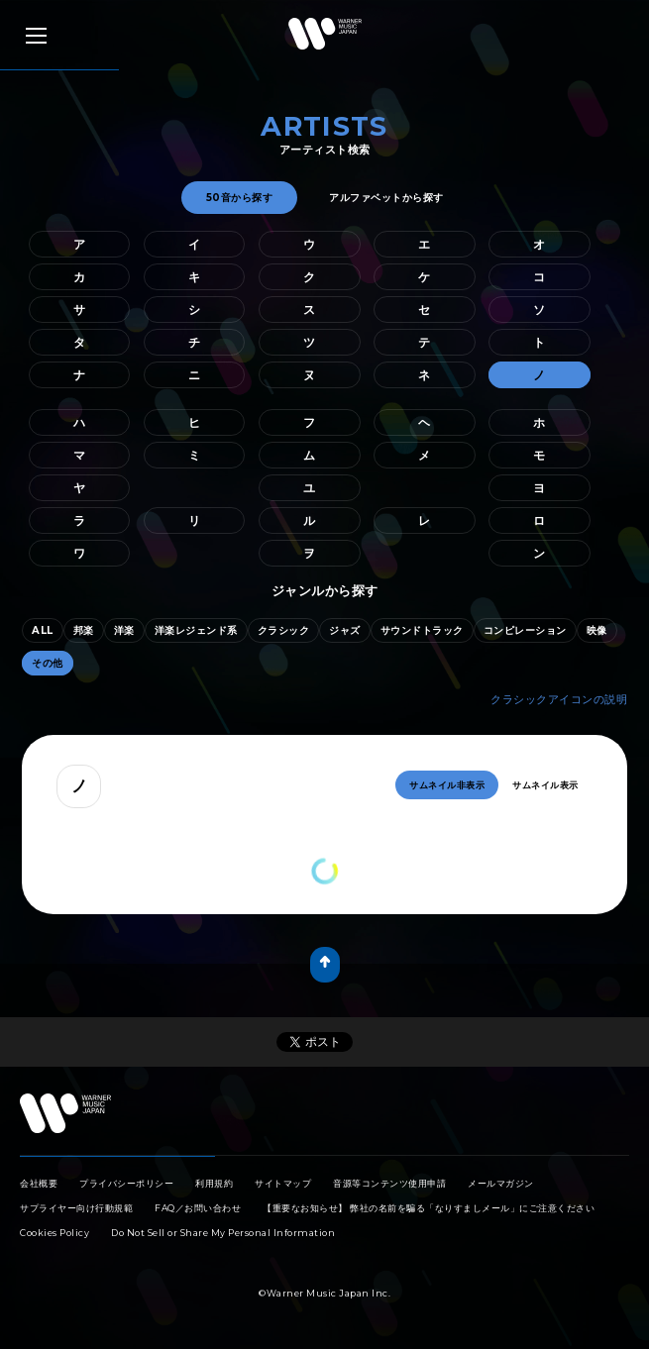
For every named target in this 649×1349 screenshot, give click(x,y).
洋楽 (124, 630)
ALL (43, 630)
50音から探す (239, 197)
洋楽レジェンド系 (196, 630)
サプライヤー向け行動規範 (76, 1207)
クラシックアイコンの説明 (558, 699)
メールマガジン (501, 1183)
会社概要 (38, 1183)
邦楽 (83, 630)
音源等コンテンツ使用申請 (389, 1183)
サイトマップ (283, 1183)
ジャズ (345, 630)
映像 (597, 630)
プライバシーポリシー (126, 1183)
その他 (47, 663)
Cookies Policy (54, 1232)
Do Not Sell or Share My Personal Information (223, 1232)
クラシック (284, 630)
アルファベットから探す (386, 197)
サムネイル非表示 (447, 784)
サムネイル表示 (545, 784)
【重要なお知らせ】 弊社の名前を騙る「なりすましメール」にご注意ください (429, 1207)
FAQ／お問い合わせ (198, 1207)
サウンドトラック (422, 630)
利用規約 (214, 1183)
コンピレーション (525, 630)
